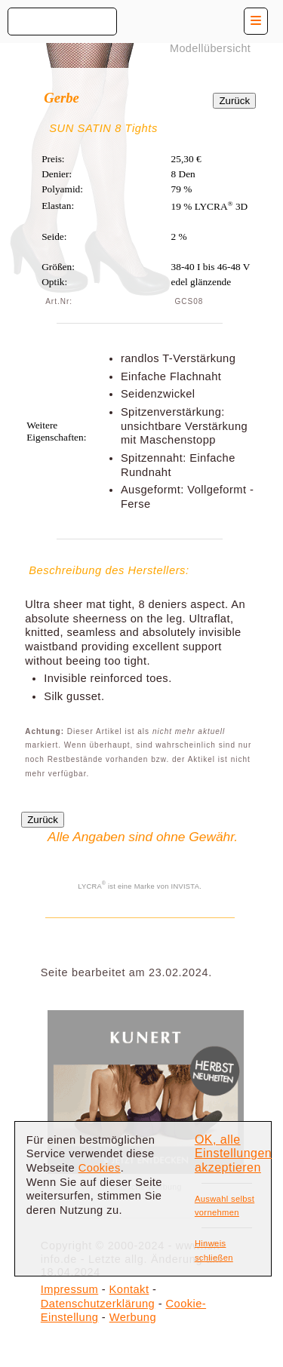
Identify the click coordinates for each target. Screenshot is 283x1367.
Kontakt (129, 1289)
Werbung (132, 1317)
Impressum (69, 1289)
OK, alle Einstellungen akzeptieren (233, 1153)
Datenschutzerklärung (98, 1304)
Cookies (99, 1168)
